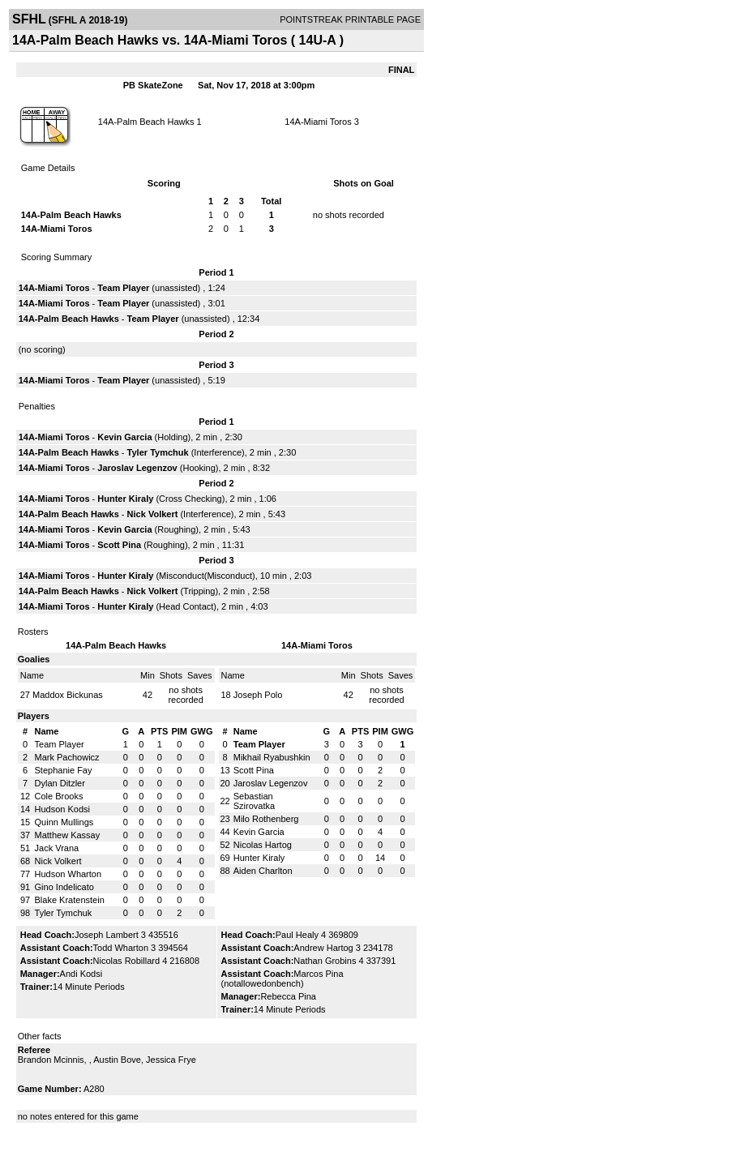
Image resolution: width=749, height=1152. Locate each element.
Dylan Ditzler (60, 783)
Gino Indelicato (64, 887)
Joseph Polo (258, 695)
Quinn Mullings (64, 822)
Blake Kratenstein (70, 900)
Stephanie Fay (63, 770)
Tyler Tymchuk (158, 452)
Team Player (123, 288)
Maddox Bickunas (67, 695)
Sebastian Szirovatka (254, 801)
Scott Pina (119, 545)
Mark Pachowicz (67, 757)
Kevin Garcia (124, 437)
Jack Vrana (57, 848)
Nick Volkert (152, 514)
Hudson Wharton (68, 874)
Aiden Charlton (263, 871)
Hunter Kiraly (125, 498)
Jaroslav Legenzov (137, 468)
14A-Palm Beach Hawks (146, 121)
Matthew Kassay (68, 835)
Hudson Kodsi (63, 809)
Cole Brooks (59, 796)
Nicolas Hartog (262, 845)
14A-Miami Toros (318, 121)
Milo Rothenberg (266, 819)
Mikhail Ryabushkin (271, 757)
